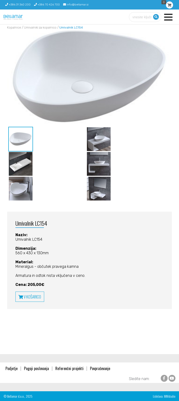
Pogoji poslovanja (36, 368)
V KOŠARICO (30, 297)
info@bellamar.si (76, 4)
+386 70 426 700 (47, 4)
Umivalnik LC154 (71, 27)
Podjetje (11, 368)
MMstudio (169, 396)
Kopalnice (14, 27)
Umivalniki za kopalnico (40, 27)
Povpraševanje (100, 368)
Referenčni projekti (69, 368)
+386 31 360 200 (18, 4)
